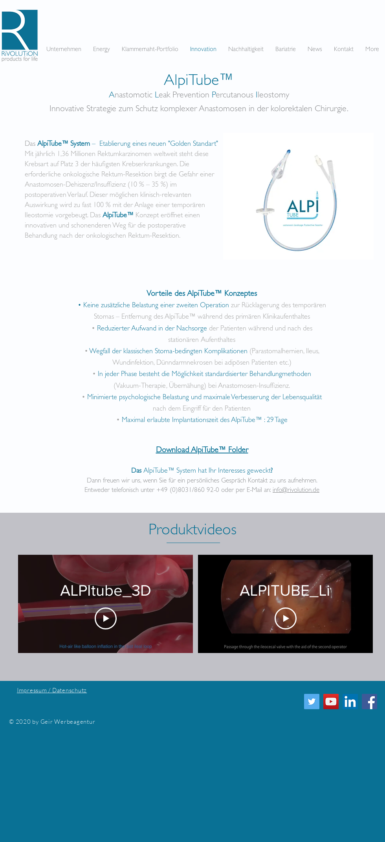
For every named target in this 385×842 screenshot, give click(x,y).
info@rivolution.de (296, 490)
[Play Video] (106, 618)
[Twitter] (311, 701)
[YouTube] (331, 701)
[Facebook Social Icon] (369, 701)
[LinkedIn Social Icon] (350, 701)
